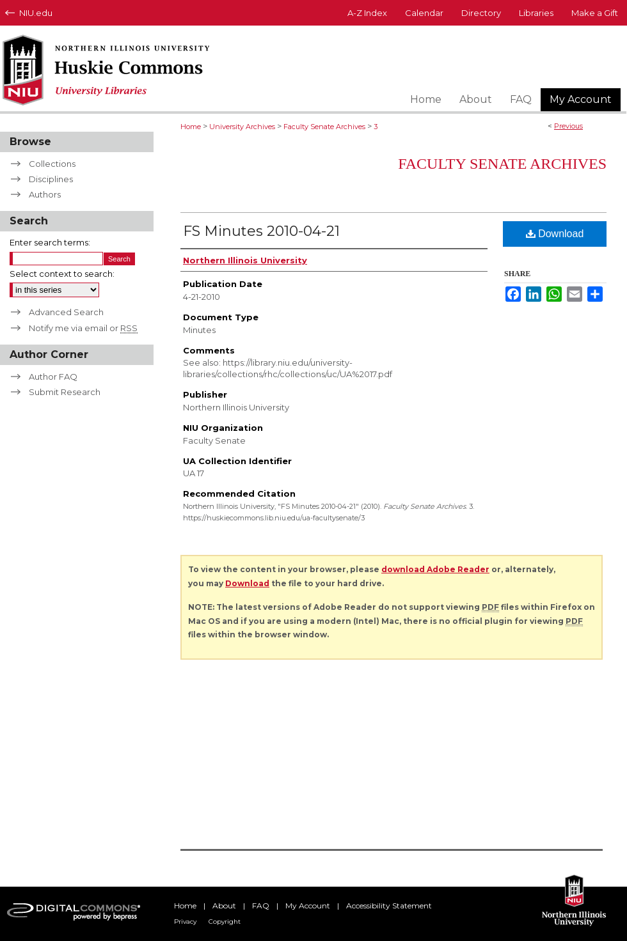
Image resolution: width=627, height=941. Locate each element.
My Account (307, 905)
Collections (52, 164)
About (224, 905)
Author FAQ (53, 376)
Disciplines (51, 179)
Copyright (225, 921)
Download (555, 233)
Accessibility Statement (389, 905)
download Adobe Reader (435, 569)
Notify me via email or (83, 328)
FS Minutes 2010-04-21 (261, 231)
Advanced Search (66, 312)
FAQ (260, 905)
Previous (568, 125)
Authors (45, 194)
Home (190, 126)
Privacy (185, 921)
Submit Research (64, 392)
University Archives (242, 126)
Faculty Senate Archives (324, 126)
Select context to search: (62, 273)
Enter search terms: (50, 242)
